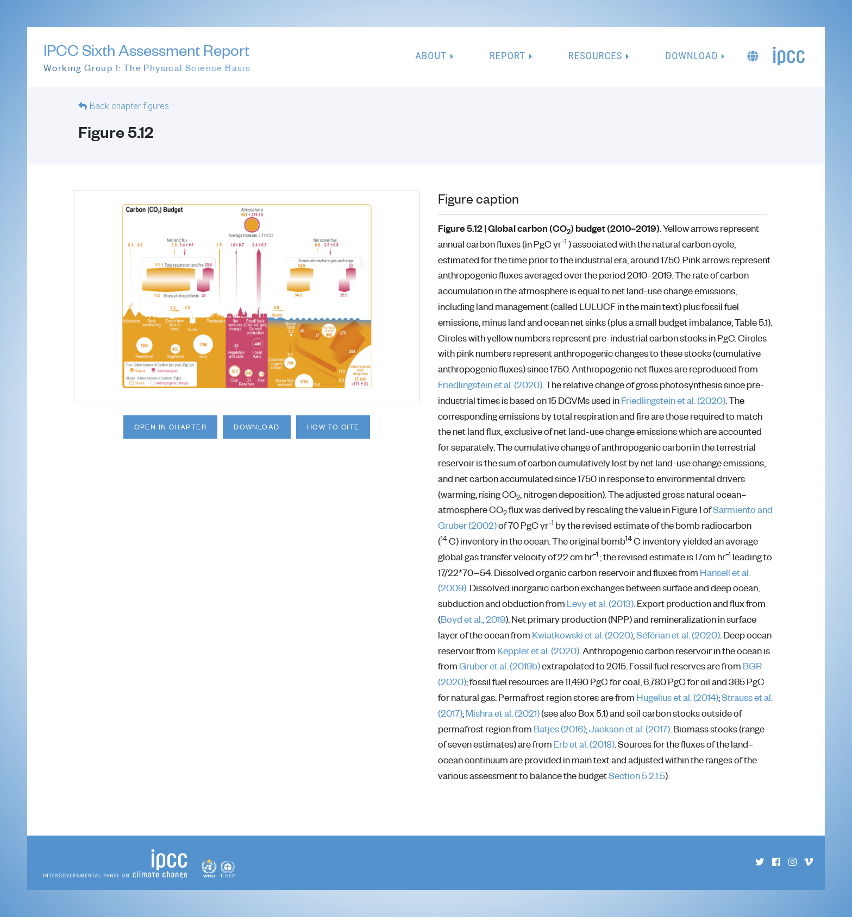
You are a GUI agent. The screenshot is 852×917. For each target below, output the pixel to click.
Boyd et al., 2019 (473, 619)
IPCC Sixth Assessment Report (146, 57)
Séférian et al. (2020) (678, 635)
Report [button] (507, 55)
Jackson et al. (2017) (629, 729)
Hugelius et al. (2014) (677, 697)
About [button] (431, 55)
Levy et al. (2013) (600, 603)
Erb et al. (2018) (584, 744)
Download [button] (691, 55)
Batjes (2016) (560, 729)
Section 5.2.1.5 (637, 775)
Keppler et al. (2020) (538, 650)
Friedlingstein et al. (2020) (490, 384)
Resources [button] (595, 55)
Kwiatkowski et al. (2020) (582, 635)
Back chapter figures (129, 106)
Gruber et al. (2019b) (499, 666)
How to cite (333, 426)
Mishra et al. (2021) (503, 713)
